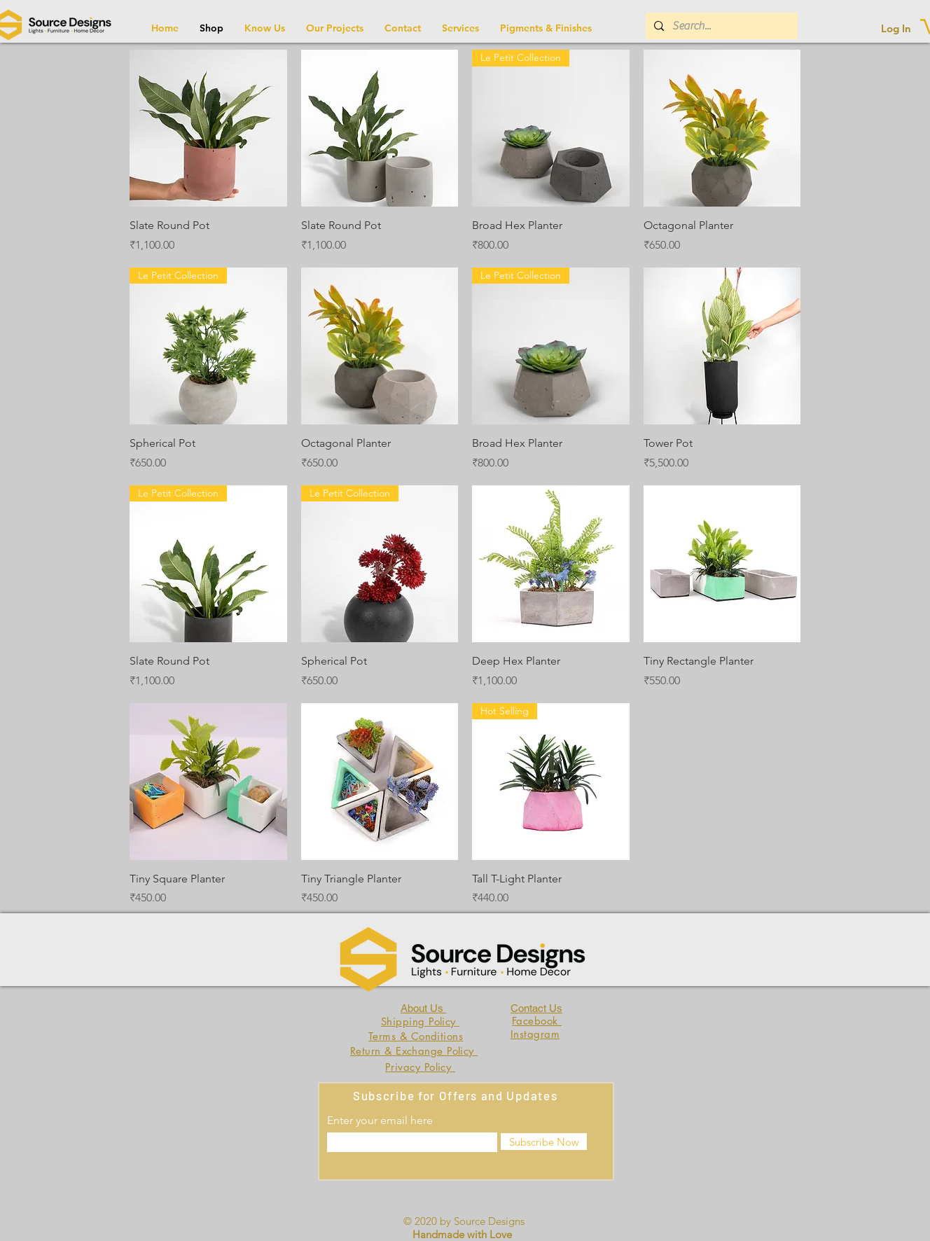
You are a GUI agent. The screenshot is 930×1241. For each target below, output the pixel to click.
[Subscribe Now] (544, 1141)
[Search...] (720, 26)
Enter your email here (380, 1120)
